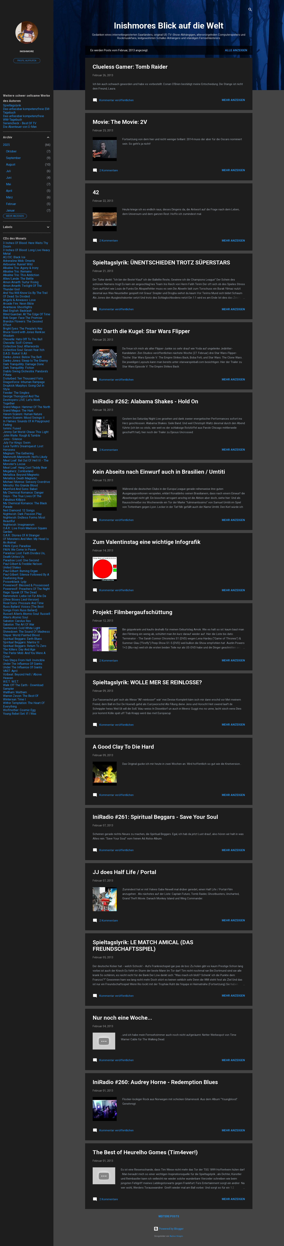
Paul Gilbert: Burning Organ (20, 571)
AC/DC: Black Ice (14, 257)
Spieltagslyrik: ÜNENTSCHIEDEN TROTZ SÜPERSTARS (161, 262)
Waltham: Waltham (15, 692)
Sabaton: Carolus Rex (17, 621)
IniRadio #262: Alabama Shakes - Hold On (145, 401)
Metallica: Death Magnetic (20, 478)
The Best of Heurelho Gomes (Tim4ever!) (145, 1152)
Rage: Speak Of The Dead (20, 592)
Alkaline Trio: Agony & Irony (21, 268)
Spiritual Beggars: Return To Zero (24, 646)
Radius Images (176, 1236)
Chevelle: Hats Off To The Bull (22, 339)
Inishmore (27, 51)
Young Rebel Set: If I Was (19, 713)
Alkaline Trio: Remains (17, 271)
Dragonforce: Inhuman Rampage (24, 382)
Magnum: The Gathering (18, 453)
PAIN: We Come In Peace (19, 549)
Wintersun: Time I (14, 699)
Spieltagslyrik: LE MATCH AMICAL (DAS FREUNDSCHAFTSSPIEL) (143, 945)
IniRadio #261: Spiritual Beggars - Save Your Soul (155, 817)
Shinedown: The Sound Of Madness (26, 631)
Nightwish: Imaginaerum (18, 524)
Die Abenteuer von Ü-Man (20, 127)
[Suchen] (250, 10)
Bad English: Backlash (17, 310)
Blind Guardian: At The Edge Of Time (26, 314)
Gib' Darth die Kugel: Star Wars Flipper (141, 331)
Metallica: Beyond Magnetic (21, 475)
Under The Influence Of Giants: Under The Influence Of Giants (23, 665)
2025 (6, 145)
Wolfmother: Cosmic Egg (19, 710)
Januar (10, 210)
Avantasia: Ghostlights (17, 307)
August (10, 164)
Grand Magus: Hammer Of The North (26, 407)
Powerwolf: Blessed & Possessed (26, 585)
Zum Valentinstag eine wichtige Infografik (146, 542)
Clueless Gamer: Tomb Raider (130, 66)
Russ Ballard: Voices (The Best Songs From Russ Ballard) (23, 608)
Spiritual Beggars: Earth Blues (22, 639)
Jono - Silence (12, 439)
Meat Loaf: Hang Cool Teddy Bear (25, 467)
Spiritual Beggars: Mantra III (21, 642)
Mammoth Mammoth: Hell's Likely (25, 457)
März (9, 197)
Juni (8, 177)
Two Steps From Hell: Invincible (24, 660)
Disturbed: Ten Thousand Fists (23, 378)
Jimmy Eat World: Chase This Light (25, 432)
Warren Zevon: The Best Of (20, 696)
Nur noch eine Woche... (122, 1017)
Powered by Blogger (169, 1228)
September (13, 158)
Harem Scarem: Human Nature (22, 414)
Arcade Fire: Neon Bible (18, 303)
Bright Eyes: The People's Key (22, 328)
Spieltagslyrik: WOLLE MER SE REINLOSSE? (147, 682)
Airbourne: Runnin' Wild (18, 264)
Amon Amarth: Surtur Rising (21, 282)
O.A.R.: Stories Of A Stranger (21, 535)
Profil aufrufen (26, 60)
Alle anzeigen (236, 50)
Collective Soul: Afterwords (21, 346)
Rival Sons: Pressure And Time (23, 603)
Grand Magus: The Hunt (18, 410)
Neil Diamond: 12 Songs (19, 510)
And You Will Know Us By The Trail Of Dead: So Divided (25, 294)
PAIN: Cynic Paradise (17, 546)
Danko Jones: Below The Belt (22, 357)
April (9, 191)
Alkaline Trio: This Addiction (21, 275)
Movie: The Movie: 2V (120, 122)
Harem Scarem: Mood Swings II (24, 417)
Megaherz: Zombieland (18, 471)
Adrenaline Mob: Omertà (19, 261)
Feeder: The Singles (16, 393)
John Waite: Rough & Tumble (21, 435)
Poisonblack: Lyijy (15, 581)
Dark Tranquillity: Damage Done (23, 364)
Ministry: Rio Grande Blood (20, 485)
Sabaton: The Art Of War (18, 624)
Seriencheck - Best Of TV (19, 123)
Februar (11, 204)
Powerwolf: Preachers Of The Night (26, 589)
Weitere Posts (168, 1216)
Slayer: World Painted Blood (21, 635)
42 (96, 192)
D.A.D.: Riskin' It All (15, 353)
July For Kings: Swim (16, 442)
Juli (8, 171)
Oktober (11, 151)
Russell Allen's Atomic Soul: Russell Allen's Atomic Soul (26, 615)
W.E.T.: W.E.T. (11, 681)
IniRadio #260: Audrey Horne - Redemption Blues (155, 1082)
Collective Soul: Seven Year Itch (23, 350)
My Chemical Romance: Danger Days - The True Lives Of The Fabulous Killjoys (23, 496)
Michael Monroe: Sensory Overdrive (26, 482)
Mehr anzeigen (233, 100)
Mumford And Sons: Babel (20, 489)
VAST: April (10, 671)
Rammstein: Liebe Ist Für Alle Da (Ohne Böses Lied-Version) (24, 597)
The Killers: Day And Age (19, 649)
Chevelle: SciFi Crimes (18, 343)
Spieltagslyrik (12, 105)
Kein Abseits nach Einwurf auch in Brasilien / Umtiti (159, 471)
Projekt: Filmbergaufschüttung (132, 612)
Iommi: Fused (12, 428)
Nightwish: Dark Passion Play (22, 514)
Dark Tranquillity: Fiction (18, 368)
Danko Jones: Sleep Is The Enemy (25, 360)
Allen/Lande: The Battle (18, 278)
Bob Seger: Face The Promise (22, 318)
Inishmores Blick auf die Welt (168, 26)
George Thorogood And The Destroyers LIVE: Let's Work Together (21, 400)
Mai (8, 184)
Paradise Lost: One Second (21, 560)
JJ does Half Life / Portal (124, 872)
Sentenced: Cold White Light (21, 628)
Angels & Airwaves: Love (19, 300)
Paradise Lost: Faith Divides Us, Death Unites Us (24, 555)
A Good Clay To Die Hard (123, 746)
